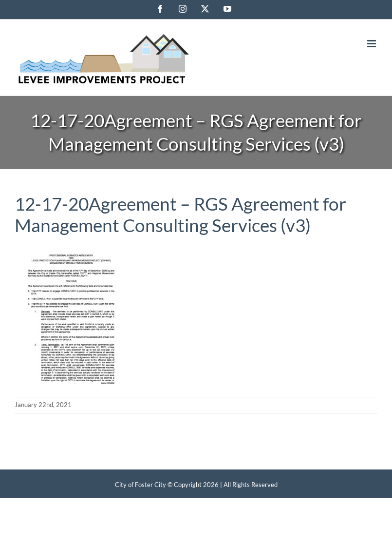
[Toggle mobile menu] (372, 44)
